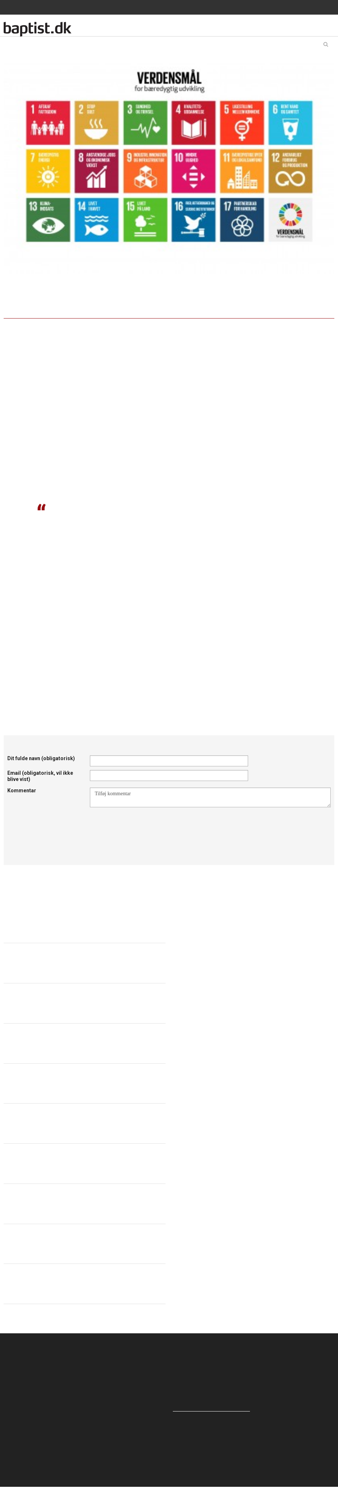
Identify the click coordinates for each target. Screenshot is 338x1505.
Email (40, 776)
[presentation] (145, 825)
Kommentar (21, 790)
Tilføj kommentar (210, 797)
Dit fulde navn (41, 758)
